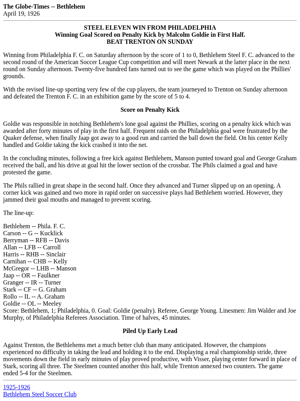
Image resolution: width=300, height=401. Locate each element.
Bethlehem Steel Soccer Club (40, 394)
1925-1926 (16, 387)
